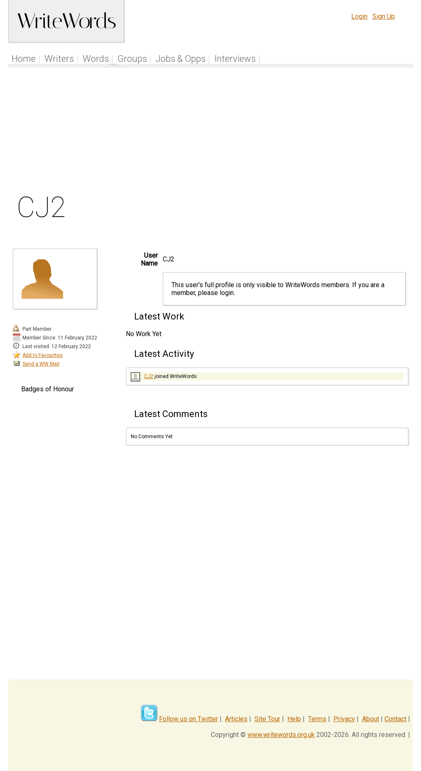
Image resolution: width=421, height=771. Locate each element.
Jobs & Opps (181, 59)
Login (359, 16)
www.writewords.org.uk (281, 735)
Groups (132, 59)
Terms (317, 719)
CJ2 (148, 376)
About (370, 719)
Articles (236, 719)
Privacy (344, 719)
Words (96, 59)
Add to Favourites (42, 355)
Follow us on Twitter (188, 719)
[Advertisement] (211, 132)
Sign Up (383, 16)
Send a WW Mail (40, 364)
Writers (59, 59)
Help (294, 719)
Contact (395, 719)
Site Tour (267, 719)
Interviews (235, 59)
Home (24, 59)
